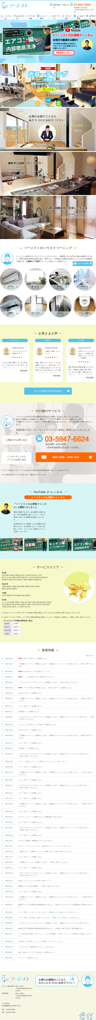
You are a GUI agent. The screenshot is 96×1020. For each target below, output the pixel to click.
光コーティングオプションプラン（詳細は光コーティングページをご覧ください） (45, 846)
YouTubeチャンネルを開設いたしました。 (37, 671)
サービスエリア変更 (25, 724)
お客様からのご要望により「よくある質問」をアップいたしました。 (41, 941)
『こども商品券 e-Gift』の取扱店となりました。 (39, 677)
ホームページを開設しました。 (28, 958)
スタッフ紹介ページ (25, 706)
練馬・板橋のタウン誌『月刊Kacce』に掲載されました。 (37, 952)
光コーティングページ (25, 817)
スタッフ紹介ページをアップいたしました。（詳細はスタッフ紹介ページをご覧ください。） (49, 912)
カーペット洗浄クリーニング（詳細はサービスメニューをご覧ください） (42, 761)
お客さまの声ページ (30, 658)
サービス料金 (28, 688)
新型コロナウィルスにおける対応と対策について (34, 881)
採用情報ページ (23, 711)
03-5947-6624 (10, 1009)
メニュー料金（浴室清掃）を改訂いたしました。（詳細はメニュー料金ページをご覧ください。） (51, 917)
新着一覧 (89, 655)
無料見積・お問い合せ (61, 6)
